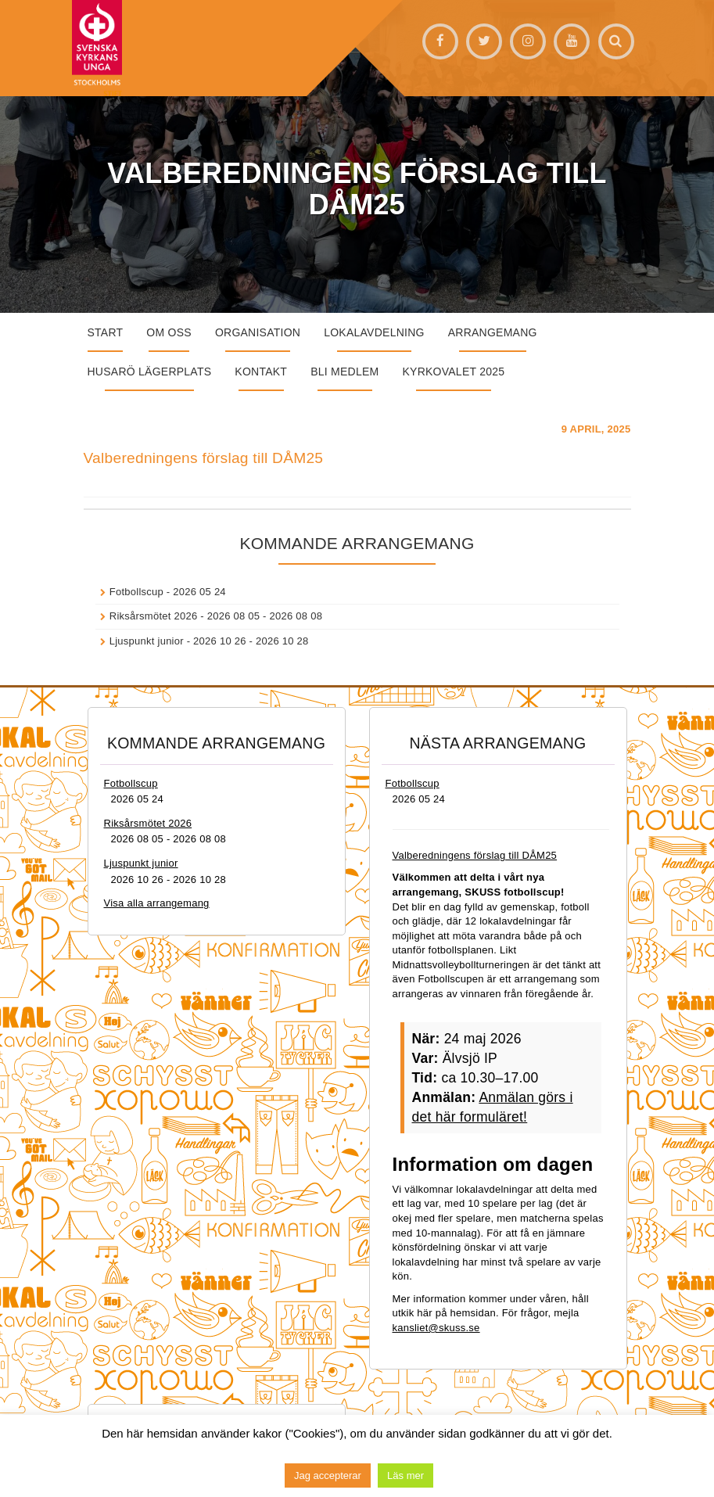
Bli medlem (344, 371)
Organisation (257, 332)
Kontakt (261, 371)
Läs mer (405, 1475)
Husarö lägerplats (150, 371)
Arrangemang (492, 332)
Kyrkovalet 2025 (453, 371)
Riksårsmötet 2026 (153, 616)
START (106, 332)
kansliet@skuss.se (436, 1328)
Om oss (169, 332)
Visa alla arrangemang (157, 903)
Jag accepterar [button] (327, 1475)
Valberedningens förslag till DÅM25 (204, 458)
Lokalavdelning (374, 332)
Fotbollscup (136, 592)
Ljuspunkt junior (146, 641)
